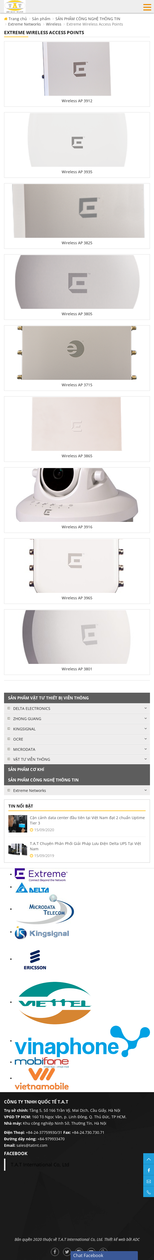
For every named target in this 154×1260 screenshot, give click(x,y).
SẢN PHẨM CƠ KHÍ (26, 769)
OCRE (18, 739)
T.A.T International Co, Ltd (40, 1164)
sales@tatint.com (31, 1145)
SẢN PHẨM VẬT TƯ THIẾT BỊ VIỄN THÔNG (48, 697)
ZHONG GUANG (27, 718)
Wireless (53, 24)
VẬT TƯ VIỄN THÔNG (31, 759)
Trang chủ (15, 18)
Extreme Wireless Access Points (94, 24)
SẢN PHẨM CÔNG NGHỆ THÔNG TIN (87, 18)
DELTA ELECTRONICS (31, 708)
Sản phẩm (41, 18)
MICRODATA (24, 749)
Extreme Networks (24, 24)
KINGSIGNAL (24, 728)
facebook (15, 1153)
